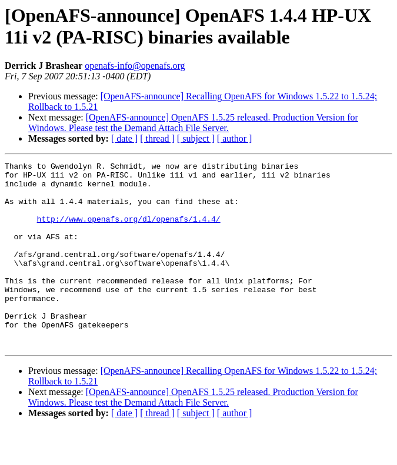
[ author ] (234, 138)
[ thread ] (157, 138)
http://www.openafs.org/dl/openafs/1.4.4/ (129, 231)
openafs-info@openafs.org (135, 66)
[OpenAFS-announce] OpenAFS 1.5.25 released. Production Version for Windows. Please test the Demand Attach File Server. (193, 122)
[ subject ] (196, 138)
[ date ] (124, 138)
